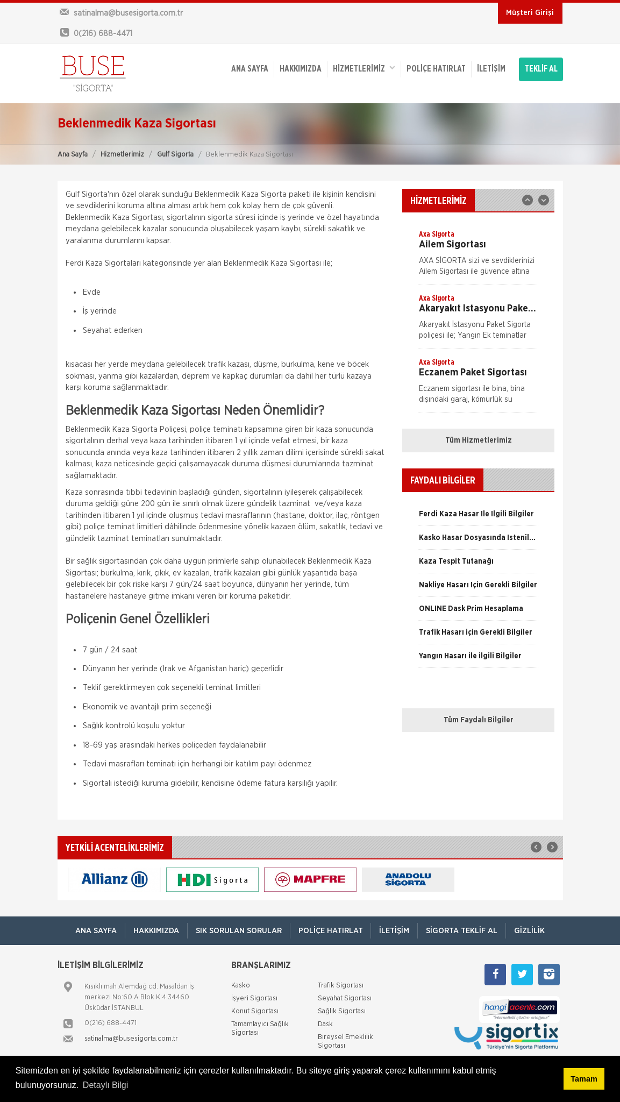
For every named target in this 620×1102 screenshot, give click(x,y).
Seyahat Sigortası (345, 998)
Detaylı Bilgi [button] (105, 1085)
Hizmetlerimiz (122, 154)
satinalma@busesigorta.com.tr (131, 1038)
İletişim (491, 69)
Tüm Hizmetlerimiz (478, 440)
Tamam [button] (584, 1079)
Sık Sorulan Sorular (239, 931)
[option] (478, 257)
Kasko (240, 985)
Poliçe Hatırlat (436, 69)
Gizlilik (530, 931)
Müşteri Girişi (530, 13)
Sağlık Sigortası (342, 1011)
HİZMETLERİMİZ (364, 68)
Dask (325, 1024)
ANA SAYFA (249, 69)
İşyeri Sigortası (254, 998)
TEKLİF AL (541, 69)
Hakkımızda (301, 69)
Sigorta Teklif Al (462, 931)
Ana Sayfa (73, 154)
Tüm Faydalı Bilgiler (479, 720)
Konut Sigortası (255, 1011)
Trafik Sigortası (341, 985)
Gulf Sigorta (175, 154)
